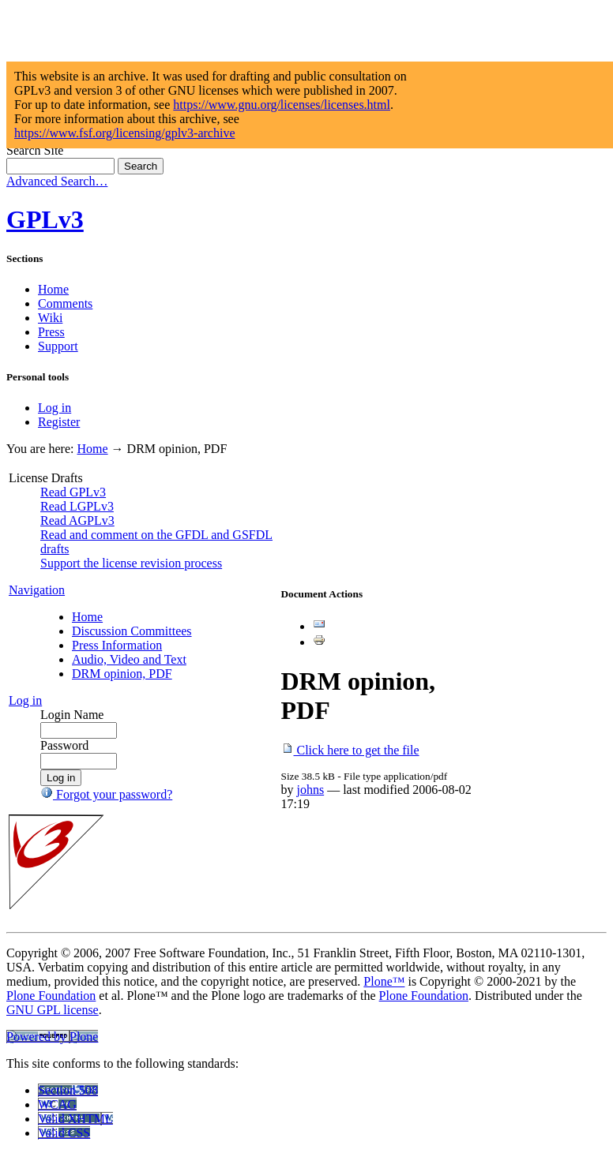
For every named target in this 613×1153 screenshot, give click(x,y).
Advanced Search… (56, 181)
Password (64, 745)
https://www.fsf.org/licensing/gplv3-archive (124, 133)
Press (51, 332)
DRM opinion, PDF (122, 673)
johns (311, 789)
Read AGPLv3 (77, 520)
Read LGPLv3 (77, 506)
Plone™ (383, 981)
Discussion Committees (132, 631)
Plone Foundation (51, 995)
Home (53, 289)
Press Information (117, 645)
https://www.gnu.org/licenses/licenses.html (281, 104)
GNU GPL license (52, 1009)
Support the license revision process (131, 563)
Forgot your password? (106, 794)
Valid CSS (64, 1133)
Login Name (71, 714)
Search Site (34, 150)
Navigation (37, 590)
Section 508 (68, 1090)
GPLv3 (45, 219)
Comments (65, 303)
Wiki (50, 317)
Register (59, 422)
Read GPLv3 (73, 492)
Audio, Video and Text (129, 659)
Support (58, 346)
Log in (54, 407)
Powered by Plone (52, 1036)
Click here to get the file (350, 750)
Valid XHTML (75, 1118)
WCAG (57, 1104)
